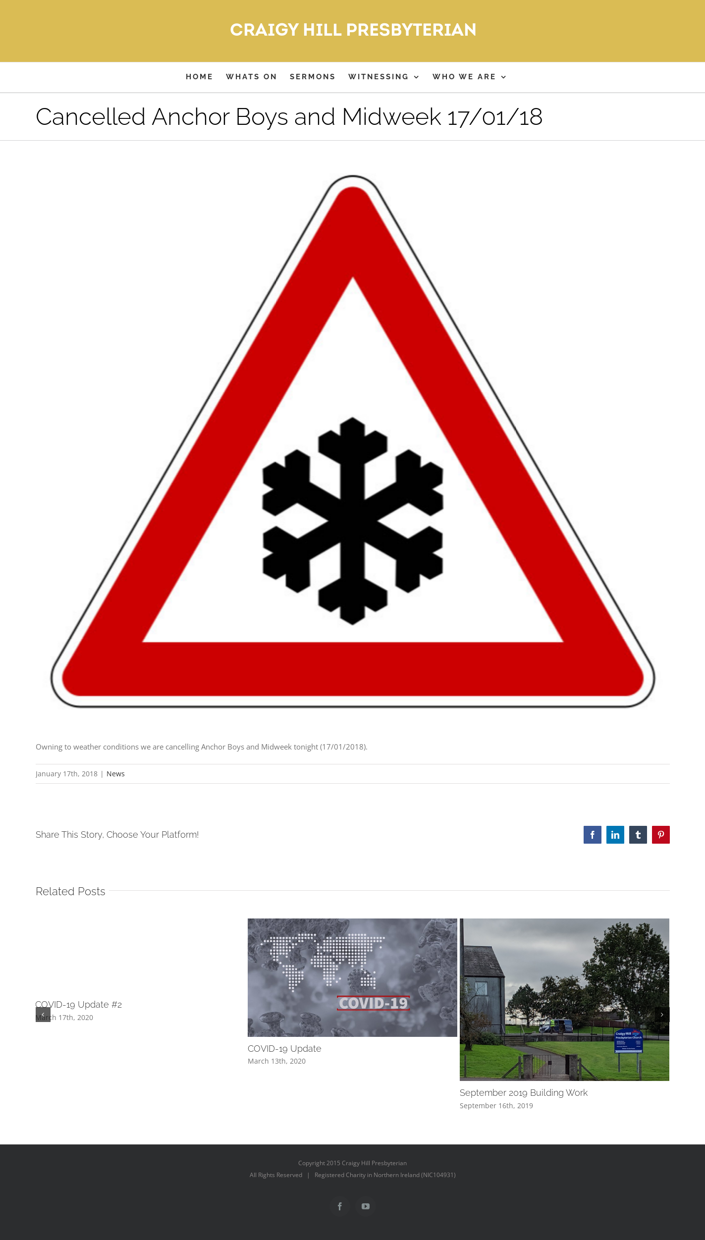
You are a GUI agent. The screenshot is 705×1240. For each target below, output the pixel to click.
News (116, 773)
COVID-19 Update (285, 1048)
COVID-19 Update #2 (78, 1004)
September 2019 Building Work (524, 1092)
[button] (43, 1014)
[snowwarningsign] (353, 441)
